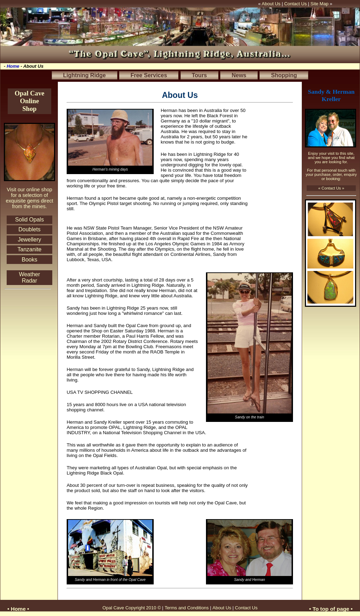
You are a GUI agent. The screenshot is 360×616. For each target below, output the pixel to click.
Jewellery (29, 240)
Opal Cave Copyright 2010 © (132, 607)
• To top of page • (331, 609)
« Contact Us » (331, 188)
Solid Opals (29, 220)
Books (29, 260)
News (239, 75)
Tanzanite (30, 249)
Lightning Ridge (84, 75)
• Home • (18, 609)
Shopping (284, 75)
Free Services (149, 75)
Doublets (29, 229)
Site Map (319, 3)
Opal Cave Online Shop (30, 101)
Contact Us (296, 3)
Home (13, 66)
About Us (271, 3)
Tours (199, 75)
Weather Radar (29, 277)
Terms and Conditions (187, 607)
